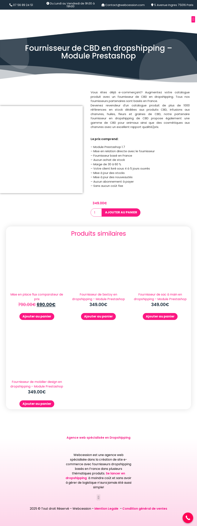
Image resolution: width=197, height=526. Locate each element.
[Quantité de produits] (96, 212)
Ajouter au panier (121, 212)
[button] (193, 19)
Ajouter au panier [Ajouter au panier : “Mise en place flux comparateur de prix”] (37, 316)
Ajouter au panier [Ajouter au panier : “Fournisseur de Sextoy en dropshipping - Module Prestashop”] (98, 316)
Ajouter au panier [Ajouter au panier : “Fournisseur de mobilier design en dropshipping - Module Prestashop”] (37, 404)
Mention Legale (106, 508)
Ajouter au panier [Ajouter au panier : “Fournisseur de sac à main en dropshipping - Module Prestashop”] (160, 316)
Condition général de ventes (144, 508)
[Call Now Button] (188, 518)
